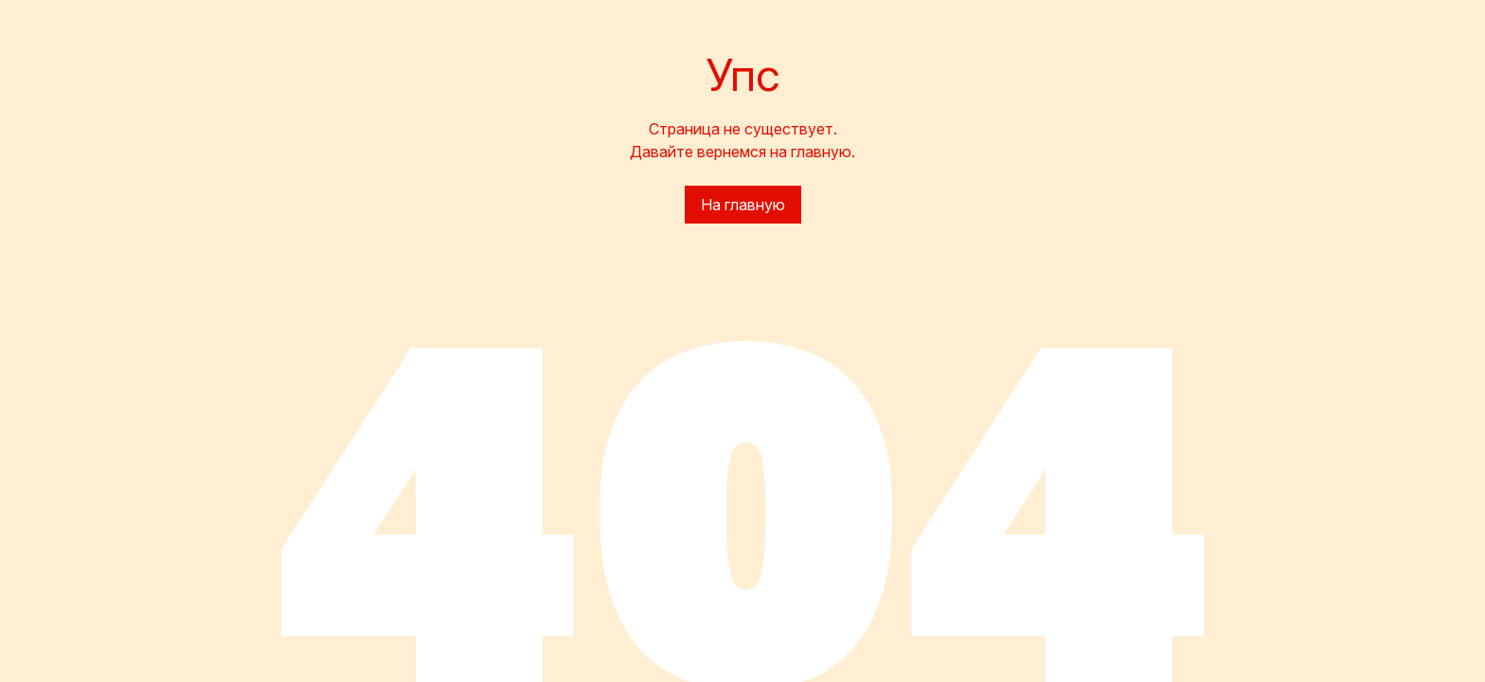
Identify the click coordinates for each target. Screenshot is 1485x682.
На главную (743, 204)
